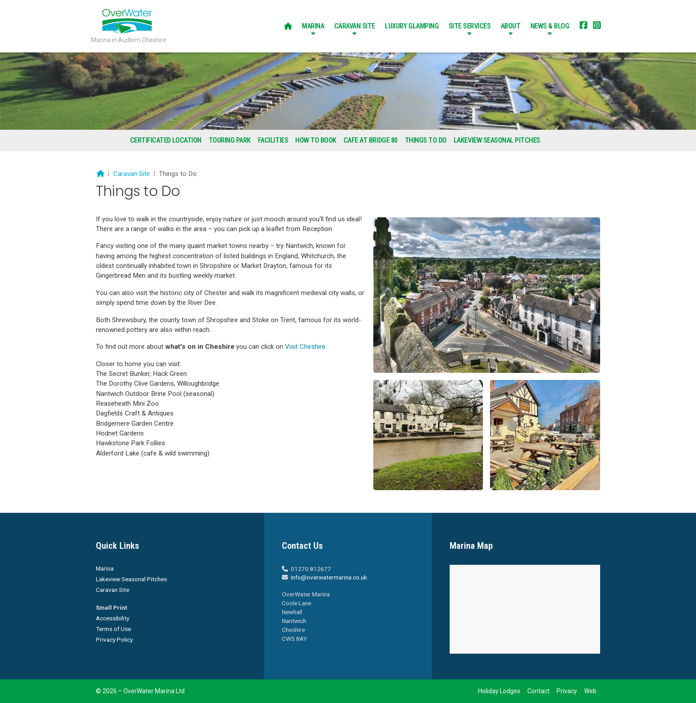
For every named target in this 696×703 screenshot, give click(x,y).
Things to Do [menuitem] (426, 140)
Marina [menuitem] (313, 26)
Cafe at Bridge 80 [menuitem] (371, 140)
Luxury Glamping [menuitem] (412, 26)
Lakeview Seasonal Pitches (131, 579)
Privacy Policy (114, 639)
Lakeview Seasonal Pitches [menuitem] (497, 140)
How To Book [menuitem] (315, 140)
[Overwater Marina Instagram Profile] (597, 26)
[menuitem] (288, 26)
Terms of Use (113, 628)
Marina (105, 568)
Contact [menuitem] (538, 691)
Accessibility (112, 618)
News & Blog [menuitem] (549, 26)
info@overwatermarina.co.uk (329, 577)
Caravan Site (131, 174)
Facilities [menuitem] (273, 140)
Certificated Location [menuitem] (166, 140)
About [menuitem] (511, 26)
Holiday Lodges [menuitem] (499, 691)
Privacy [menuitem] (567, 691)
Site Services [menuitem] (470, 26)
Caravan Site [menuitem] (354, 26)
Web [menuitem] (590, 691)
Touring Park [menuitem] (230, 140)
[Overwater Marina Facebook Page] (584, 26)
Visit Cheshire (305, 347)
